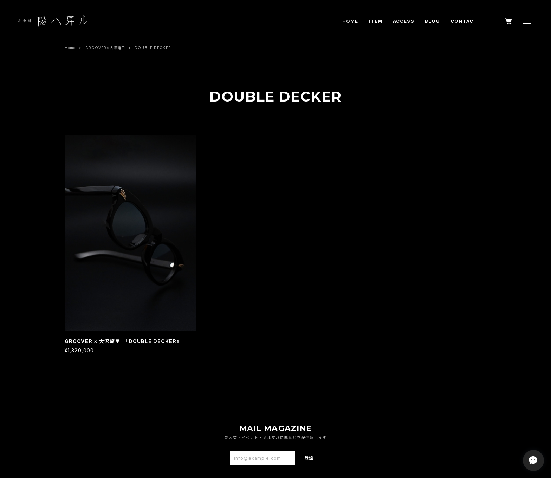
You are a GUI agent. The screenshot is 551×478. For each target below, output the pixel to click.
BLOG (432, 21)
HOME (350, 21)
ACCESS (403, 21)
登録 (309, 458)
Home (70, 48)
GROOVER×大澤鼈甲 (105, 48)
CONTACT (463, 21)
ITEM (375, 21)
